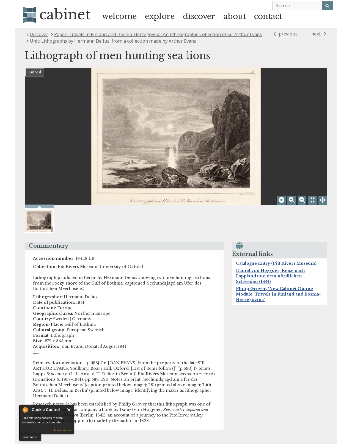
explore (160, 16)
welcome (119, 16)
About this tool (62, 430)
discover (199, 16)
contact (268, 16)
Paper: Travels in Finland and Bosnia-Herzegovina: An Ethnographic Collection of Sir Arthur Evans (158, 34)
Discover (39, 34)
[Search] (327, 5)
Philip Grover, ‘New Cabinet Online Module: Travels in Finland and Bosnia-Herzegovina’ (278, 294)
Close (69, 410)
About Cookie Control (25, 409)
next (316, 34)
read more (30, 437)
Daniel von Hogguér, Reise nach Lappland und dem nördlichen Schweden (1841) (270, 276)
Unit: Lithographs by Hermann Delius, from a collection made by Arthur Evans (113, 41)
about (234, 16)
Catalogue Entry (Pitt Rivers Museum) (276, 263)
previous (288, 34)
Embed (34, 72)
